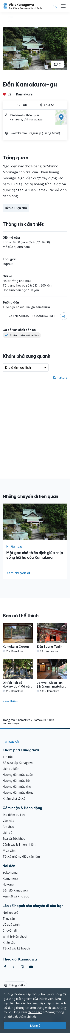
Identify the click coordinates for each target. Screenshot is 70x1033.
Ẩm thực (8, 827)
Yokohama (10, 872)
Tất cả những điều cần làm (21, 856)
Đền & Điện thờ (16, 208)
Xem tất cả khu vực (16, 896)
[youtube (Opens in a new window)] (31, 967)
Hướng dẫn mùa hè (16, 781)
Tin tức (8, 757)
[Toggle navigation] (63, 6)
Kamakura (24, 94)
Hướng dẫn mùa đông (18, 792)
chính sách (35, 1012)
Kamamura (10, 878)
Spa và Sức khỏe (14, 839)
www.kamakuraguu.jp (26, 133)
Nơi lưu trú (10, 913)
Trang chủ (9, 720)
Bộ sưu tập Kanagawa (18, 763)
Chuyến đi (10, 930)
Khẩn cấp (9, 942)
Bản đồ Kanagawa (15, 890)
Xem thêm (10, 701)
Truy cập (9, 918)
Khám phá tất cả (14, 798)
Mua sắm (9, 850)
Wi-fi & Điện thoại (15, 936)
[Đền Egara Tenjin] (52, 638)
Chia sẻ (47, 104)
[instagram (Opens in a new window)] (22, 967)
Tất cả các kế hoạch (16, 948)
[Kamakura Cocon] (18, 638)
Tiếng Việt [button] (13, 985)
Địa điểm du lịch (14, 815)
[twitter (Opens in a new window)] (13, 967)
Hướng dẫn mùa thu (17, 786)
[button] (30, 627)
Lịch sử (8, 833)
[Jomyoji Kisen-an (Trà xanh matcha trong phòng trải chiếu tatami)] (52, 676)
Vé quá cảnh (11, 924)
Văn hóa (8, 821)
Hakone (8, 884)
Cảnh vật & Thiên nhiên (19, 844)
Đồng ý (35, 1025)
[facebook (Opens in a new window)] (5, 967)
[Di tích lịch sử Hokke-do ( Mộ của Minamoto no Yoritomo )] (18, 676)
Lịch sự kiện (11, 769)
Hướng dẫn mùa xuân (18, 775)
